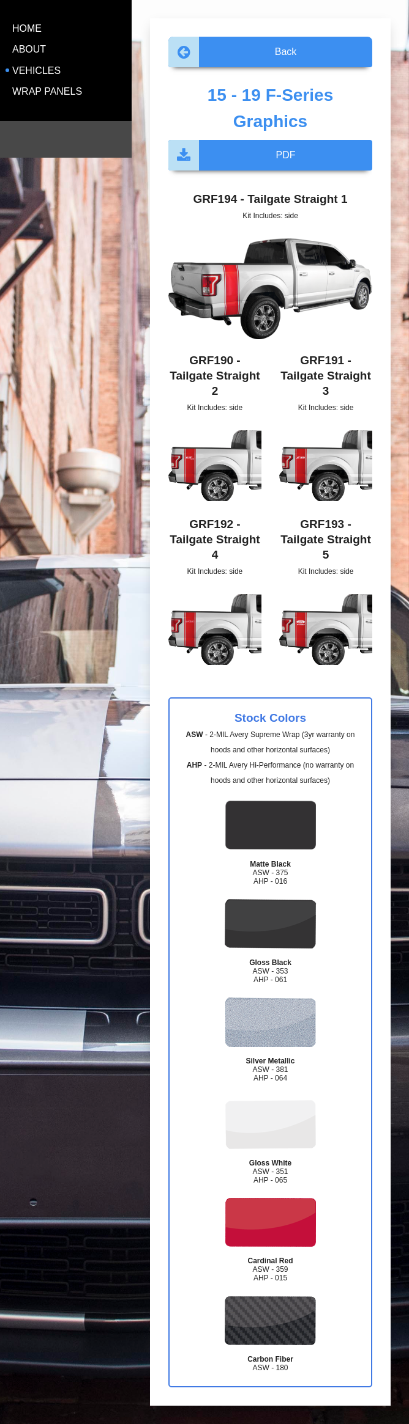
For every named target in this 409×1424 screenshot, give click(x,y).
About (29, 49)
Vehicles (36, 70)
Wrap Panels (47, 91)
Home (27, 28)
